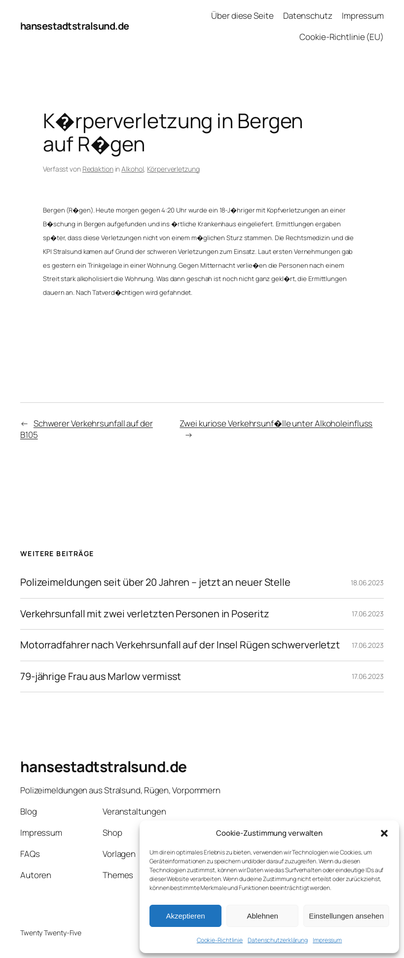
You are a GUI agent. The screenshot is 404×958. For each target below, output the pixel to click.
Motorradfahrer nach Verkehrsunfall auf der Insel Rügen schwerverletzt (180, 644)
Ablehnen (262, 916)
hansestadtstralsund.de (74, 26)
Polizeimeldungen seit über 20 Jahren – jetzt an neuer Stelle (155, 582)
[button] (384, 833)
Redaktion (97, 169)
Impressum (327, 940)
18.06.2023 (367, 582)
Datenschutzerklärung (278, 940)
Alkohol (132, 169)
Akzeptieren (185, 916)
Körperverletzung (173, 169)
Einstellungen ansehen (346, 916)
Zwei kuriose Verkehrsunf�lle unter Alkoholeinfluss (276, 423)
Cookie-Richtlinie (220, 940)
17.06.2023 (368, 613)
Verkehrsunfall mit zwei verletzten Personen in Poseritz (144, 613)
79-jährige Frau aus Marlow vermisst (100, 676)
